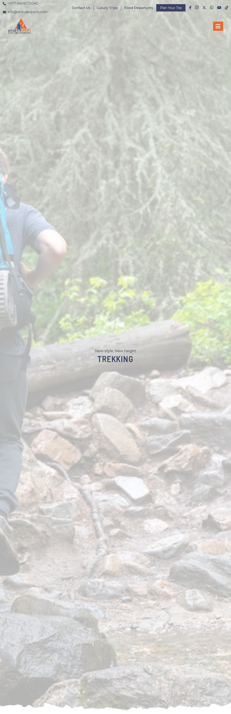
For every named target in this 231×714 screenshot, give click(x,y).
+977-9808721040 (20, 3)
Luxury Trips (107, 8)
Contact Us (81, 8)
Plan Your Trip (171, 8)
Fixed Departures (138, 8)
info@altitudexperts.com (25, 12)
